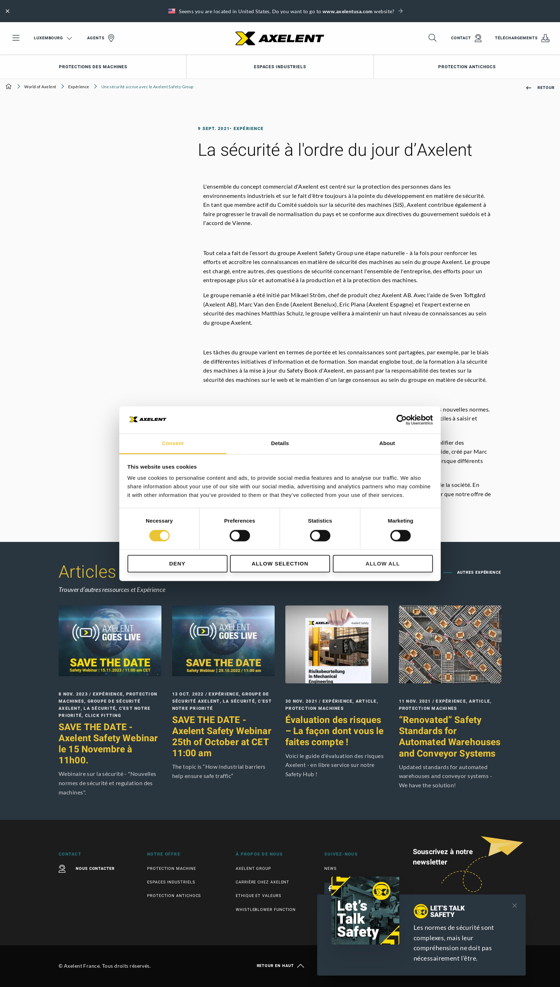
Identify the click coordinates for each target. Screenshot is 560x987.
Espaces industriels (280, 67)
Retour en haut (280, 966)
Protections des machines (93, 67)
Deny (177, 564)
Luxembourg (53, 38)
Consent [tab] (173, 443)
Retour (540, 88)
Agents (100, 38)
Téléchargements (522, 38)
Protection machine (171, 869)
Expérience (78, 86)
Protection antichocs (466, 67)
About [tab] (387, 443)
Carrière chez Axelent (262, 882)
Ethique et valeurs (258, 896)
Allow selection (280, 564)
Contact (466, 38)
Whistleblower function (266, 910)
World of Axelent (40, 86)
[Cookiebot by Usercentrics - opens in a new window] (401, 419)
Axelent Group (253, 869)
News (330, 869)
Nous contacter (87, 869)
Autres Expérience (478, 572)
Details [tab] (280, 443)
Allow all (382, 564)
